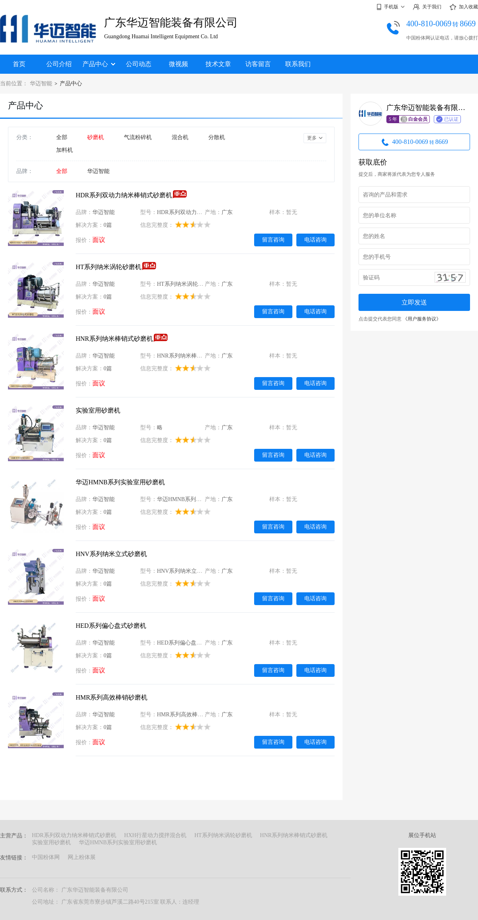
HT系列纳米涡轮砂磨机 (108, 266)
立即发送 (414, 302)
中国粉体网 (46, 857)
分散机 (216, 137)
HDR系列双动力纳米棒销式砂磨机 (124, 195)
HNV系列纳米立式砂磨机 (111, 553)
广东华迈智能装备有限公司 (171, 22)
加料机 (64, 150)
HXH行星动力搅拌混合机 (155, 835)
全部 (61, 137)
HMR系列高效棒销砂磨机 (111, 697)
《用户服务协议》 (422, 319)
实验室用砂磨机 (98, 410)
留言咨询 (273, 239)
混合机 (180, 137)
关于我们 (427, 7)
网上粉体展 (82, 857)
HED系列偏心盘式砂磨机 (111, 625)
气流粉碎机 (138, 137)
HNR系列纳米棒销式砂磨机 (114, 338)
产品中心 (98, 64)
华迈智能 (41, 83)
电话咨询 (315, 239)
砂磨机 (95, 137)
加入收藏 (463, 7)
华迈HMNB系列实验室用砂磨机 (120, 482)
